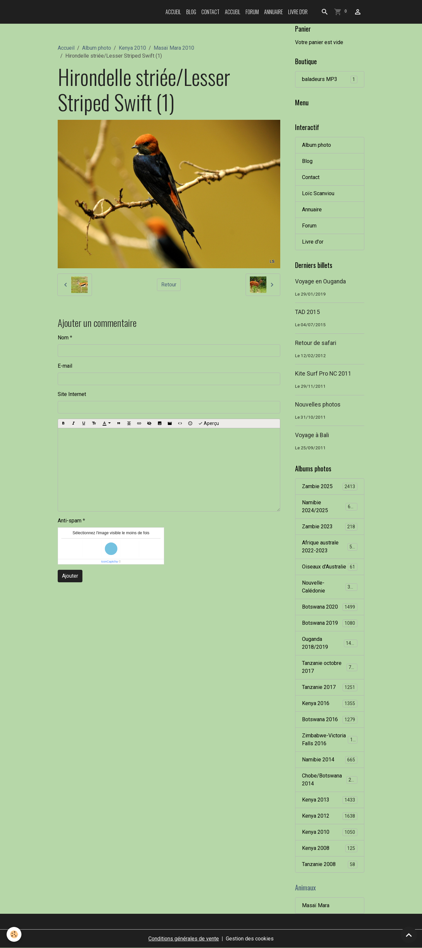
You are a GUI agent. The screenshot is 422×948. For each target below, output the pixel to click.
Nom (63, 337)
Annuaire (273, 12)
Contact (210, 12)
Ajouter (70, 576)
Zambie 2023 (329, 527)
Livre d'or (298, 12)
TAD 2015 (307, 312)
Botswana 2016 (329, 720)
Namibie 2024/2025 (329, 506)
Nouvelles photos (318, 404)
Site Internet (72, 394)
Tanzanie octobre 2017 (329, 667)
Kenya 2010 (132, 48)
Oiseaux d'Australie (329, 567)
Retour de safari (315, 343)
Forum (252, 12)
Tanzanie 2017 (329, 687)
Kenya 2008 (329, 848)
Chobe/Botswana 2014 (329, 780)
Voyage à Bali (312, 435)
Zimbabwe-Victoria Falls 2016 (330, 739)
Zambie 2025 (329, 486)
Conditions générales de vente (183, 938)
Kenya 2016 (329, 703)
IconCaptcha (109, 561)
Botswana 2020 (329, 607)
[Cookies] (14, 934)
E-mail (65, 366)
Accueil (173, 12)
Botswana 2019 (329, 623)
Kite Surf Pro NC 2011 (323, 373)
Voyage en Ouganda (320, 281)
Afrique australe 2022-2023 (329, 547)
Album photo (96, 48)
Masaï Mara (315, 905)
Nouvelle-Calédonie (329, 587)
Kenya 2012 (329, 816)
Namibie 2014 (329, 760)
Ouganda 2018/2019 (329, 643)
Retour (168, 284)
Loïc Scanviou (318, 193)
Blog (191, 12)
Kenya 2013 (329, 800)
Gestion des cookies (250, 938)
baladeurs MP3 (329, 79)
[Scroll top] (409, 935)
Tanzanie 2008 (329, 864)
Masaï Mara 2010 (174, 48)
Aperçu (208, 424)
